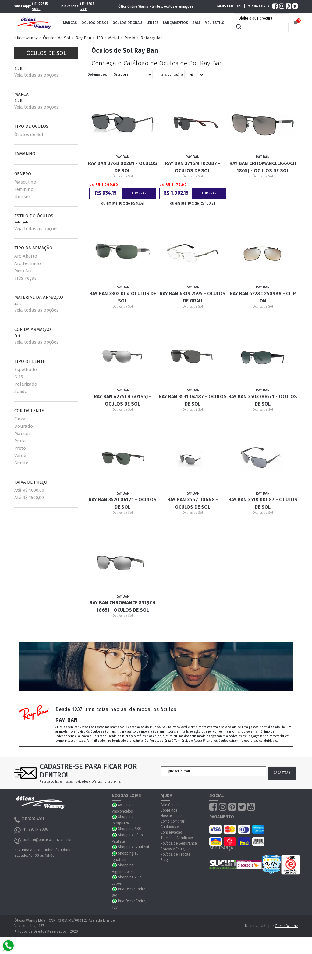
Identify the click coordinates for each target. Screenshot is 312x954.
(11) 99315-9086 (40, 6)
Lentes (152, 23)
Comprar (139, 193)
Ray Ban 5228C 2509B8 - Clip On (263, 297)
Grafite (21, 463)
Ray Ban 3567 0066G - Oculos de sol (192, 503)
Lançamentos (175, 23)
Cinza (20, 419)
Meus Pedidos (229, 6)
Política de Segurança (179, 843)
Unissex (22, 196)
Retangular (151, 38)
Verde (20, 455)
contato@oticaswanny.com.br (43, 840)
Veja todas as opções (36, 75)
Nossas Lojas (172, 816)
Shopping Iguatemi (133, 847)
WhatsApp (115, 805)
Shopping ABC (129, 829)
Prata (20, 441)
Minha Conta (258, 6)
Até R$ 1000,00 (29, 490)
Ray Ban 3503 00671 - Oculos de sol (262, 400)
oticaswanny (26, 38)
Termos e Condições (177, 838)
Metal (113, 38)
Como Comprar (172, 821)
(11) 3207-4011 (88, 6)
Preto (129, 38)
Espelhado (25, 369)
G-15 (18, 377)
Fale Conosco (172, 805)
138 (99, 38)
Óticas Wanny (286, 926)
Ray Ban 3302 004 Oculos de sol (122, 297)
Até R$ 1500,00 (29, 497)
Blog (164, 860)
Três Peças (25, 278)
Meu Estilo (215, 23)
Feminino (24, 189)
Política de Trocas (175, 854)
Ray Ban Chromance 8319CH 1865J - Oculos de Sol (123, 606)
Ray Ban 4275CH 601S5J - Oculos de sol (122, 400)
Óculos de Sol (94, 23)
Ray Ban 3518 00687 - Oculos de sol (262, 503)
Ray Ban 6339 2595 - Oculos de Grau (192, 297)
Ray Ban (83, 38)
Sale (196, 23)
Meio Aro (23, 270)
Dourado (23, 426)
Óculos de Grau (127, 23)
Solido (20, 391)
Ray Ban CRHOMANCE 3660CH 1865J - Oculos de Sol (262, 166)
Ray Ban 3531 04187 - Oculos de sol (193, 400)
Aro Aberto (25, 256)
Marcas (70, 23)
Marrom (22, 433)
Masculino (25, 182)
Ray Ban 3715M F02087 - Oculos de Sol (192, 166)
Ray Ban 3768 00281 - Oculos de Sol (122, 166)
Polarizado (25, 384)
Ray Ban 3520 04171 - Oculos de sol (123, 503)
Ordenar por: (97, 74)
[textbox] (262, 18)
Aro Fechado (27, 263)
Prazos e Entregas (175, 849)
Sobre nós (169, 810)
